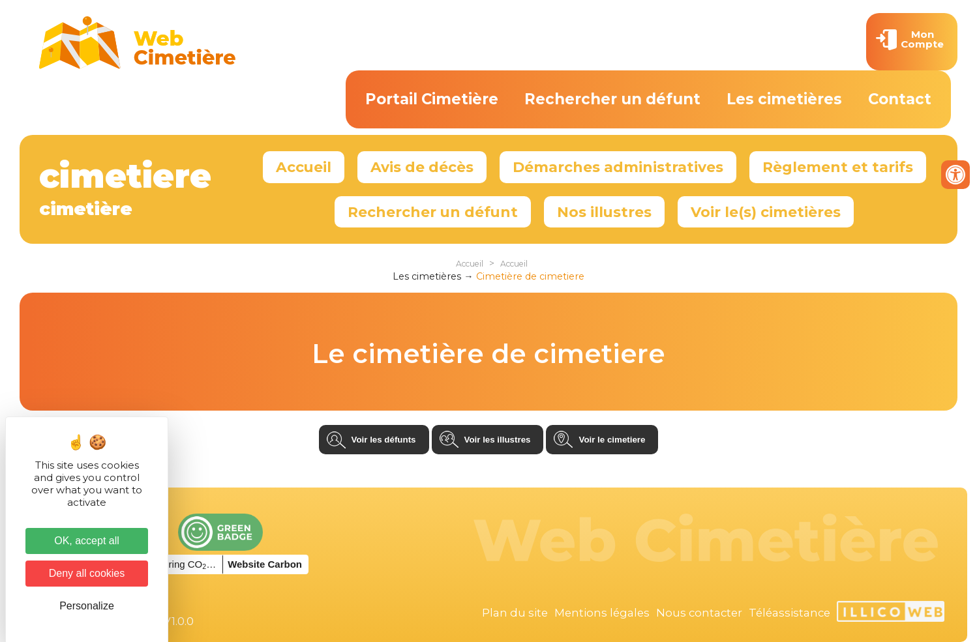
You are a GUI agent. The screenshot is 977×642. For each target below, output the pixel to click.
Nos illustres (604, 211)
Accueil (303, 166)
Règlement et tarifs (837, 166)
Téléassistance (789, 612)
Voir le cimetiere (612, 440)
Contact (899, 99)
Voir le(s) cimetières (766, 211)
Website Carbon (265, 564)
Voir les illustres (497, 440)
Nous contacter (699, 612)
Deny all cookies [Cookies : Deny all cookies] (87, 573)
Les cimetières (784, 99)
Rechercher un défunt (612, 99)
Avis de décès (421, 166)
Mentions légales (602, 612)
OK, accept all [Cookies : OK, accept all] (86, 540)
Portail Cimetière (431, 99)
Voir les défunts (384, 440)
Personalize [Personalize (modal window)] (86, 605)
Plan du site (515, 612)
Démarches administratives (618, 166)
